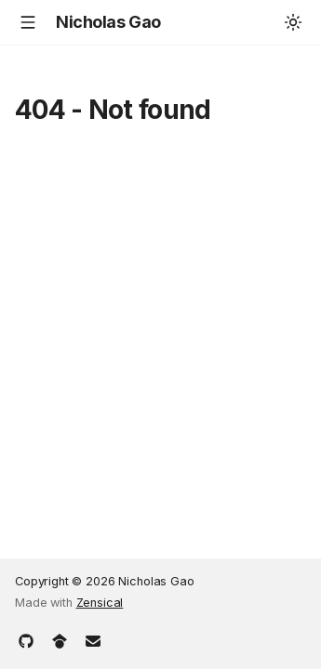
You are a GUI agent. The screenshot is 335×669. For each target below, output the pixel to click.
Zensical (100, 603)
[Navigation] (28, 22)
